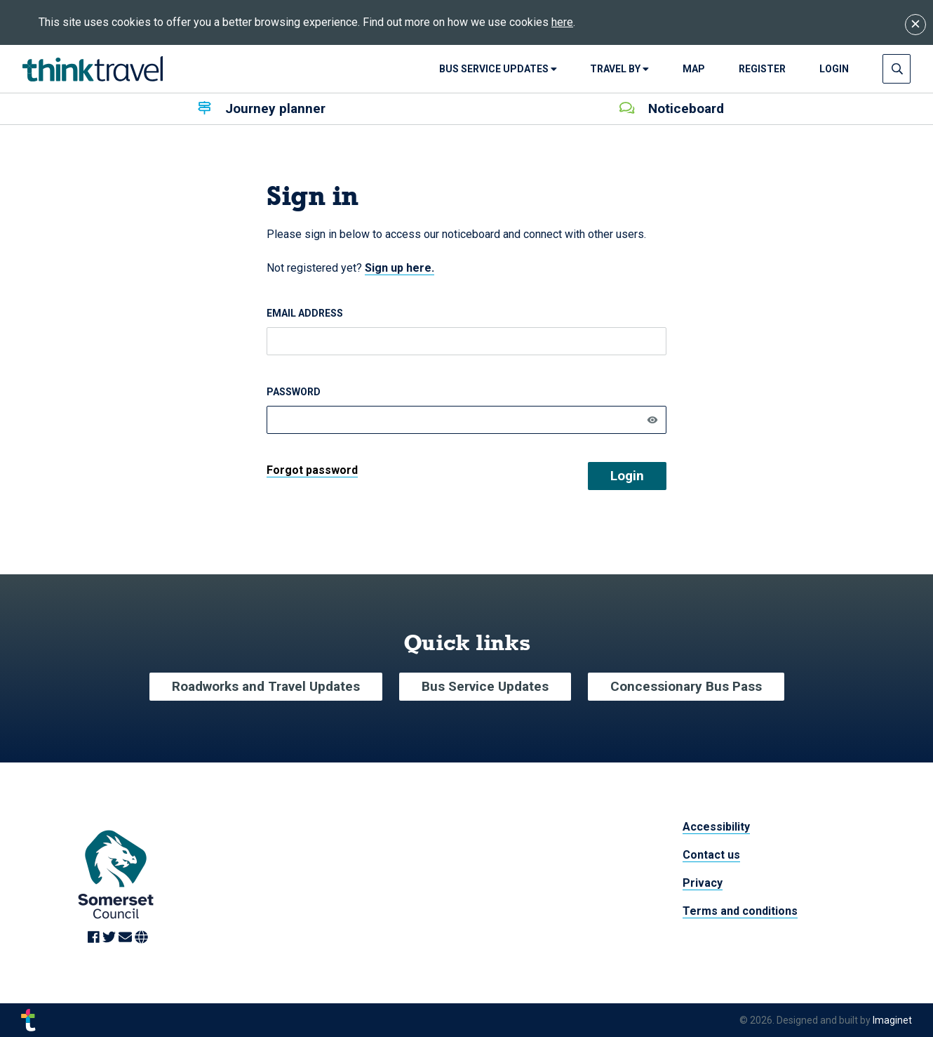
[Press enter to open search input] (897, 69)
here (562, 22)
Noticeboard (671, 108)
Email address (305, 313)
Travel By (619, 68)
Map (694, 68)
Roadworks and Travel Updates (266, 686)
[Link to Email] (127, 938)
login (834, 68)
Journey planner (261, 108)
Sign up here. (399, 268)
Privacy (703, 883)
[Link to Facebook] (95, 938)
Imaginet (892, 1020)
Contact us (711, 854)
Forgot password (312, 470)
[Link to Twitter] (110, 938)
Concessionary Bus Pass (686, 686)
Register (762, 68)
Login (627, 476)
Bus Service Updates (498, 68)
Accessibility (716, 826)
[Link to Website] (141, 938)
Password (294, 391)
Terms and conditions (740, 911)
